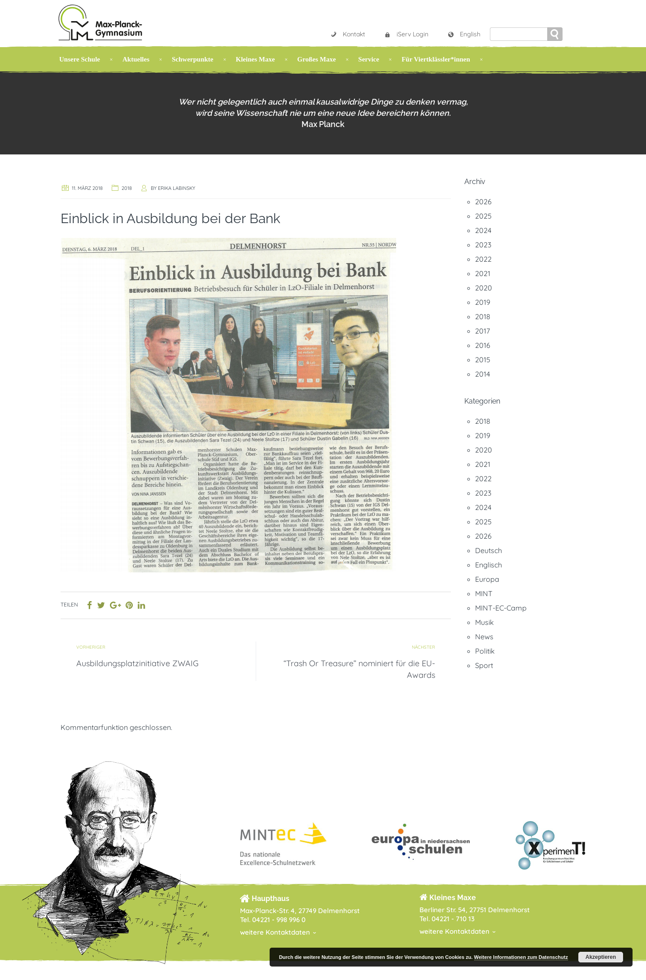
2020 (483, 287)
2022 (483, 259)
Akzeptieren (600, 957)
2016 (482, 345)
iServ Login (406, 34)
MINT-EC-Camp (501, 607)
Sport (484, 665)
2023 (483, 244)
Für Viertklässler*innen (436, 59)
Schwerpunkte (193, 59)
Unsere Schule (79, 59)
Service (369, 59)
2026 (483, 201)
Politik (485, 650)
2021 (482, 273)
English (463, 34)
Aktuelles (135, 59)
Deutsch (488, 550)
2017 (482, 330)
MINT (484, 593)
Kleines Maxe (255, 59)
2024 (483, 230)
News (484, 636)
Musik (484, 622)
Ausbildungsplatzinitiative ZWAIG (137, 663)
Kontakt (347, 34)
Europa (487, 579)
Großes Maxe (316, 59)
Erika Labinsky (176, 188)
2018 (127, 188)
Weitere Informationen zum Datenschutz (521, 957)
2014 (482, 373)
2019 (482, 302)
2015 (482, 359)
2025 (483, 215)
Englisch (488, 564)
